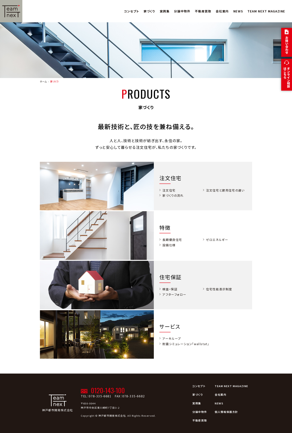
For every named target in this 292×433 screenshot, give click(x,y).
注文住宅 (168, 190)
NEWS (238, 11)
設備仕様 (168, 245)
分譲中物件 (182, 11)
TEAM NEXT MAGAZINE (266, 11)
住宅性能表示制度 (219, 289)
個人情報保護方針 (226, 412)
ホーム (43, 81)
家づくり (149, 11)
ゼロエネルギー (217, 239)
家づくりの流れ (172, 195)
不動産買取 (203, 11)
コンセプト (131, 11)
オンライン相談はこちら (287, 77)
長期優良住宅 (172, 239)
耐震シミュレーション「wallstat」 (185, 344)
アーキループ (171, 338)
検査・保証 (169, 289)
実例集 (165, 11)
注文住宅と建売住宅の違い (225, 190)
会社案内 (222, 11)
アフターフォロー (174, 294)
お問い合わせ (287, 45)
